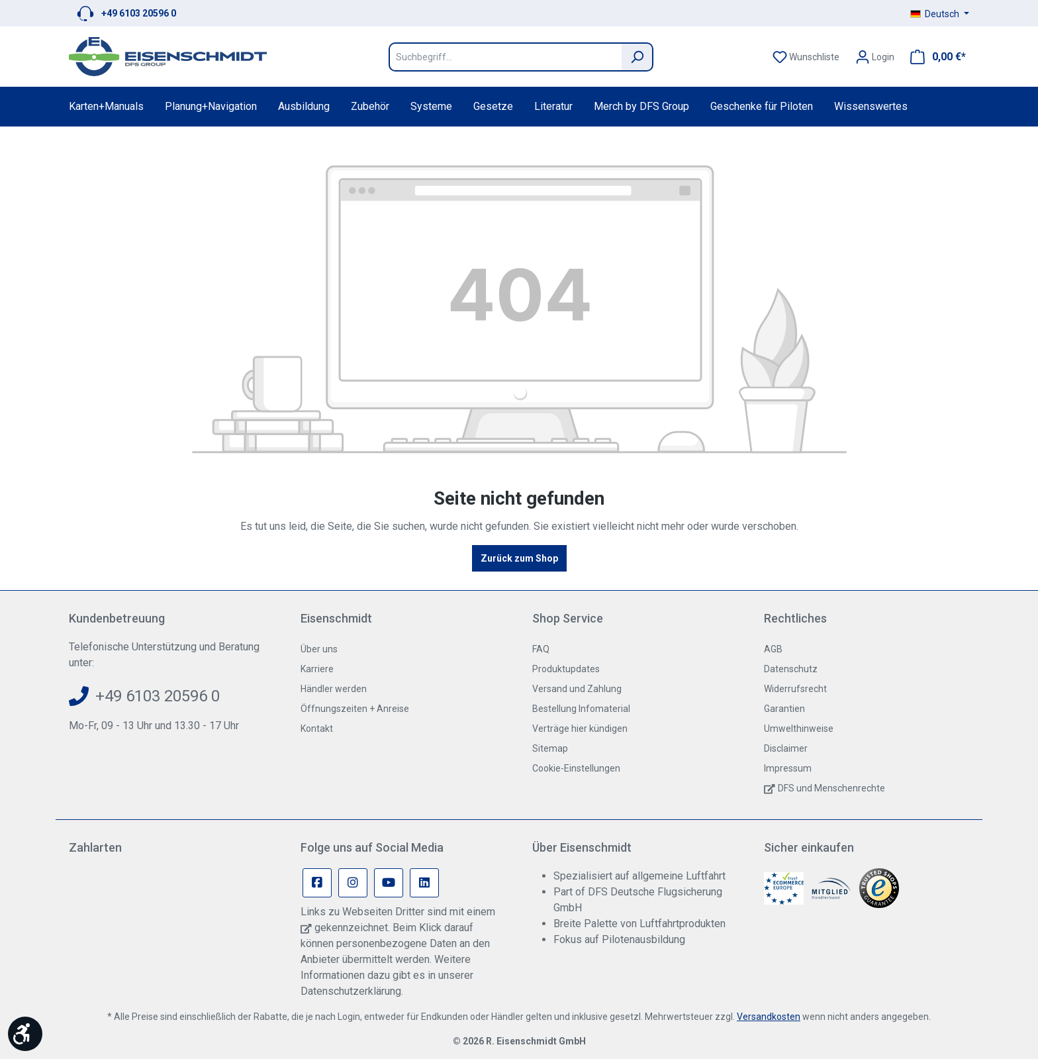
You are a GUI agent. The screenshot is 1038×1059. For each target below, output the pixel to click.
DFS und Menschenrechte (831, 788)
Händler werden (334, 688)
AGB (773, 649)
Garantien (784, 708)
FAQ (540, 649)
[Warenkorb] (934, 57)
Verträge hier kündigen (580, 728)
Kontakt (317, 728)
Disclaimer (786, 748)
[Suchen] (637, 57)
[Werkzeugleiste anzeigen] (25, 1034)
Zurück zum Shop (519, 558)
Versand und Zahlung (577, 688)
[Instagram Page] (353, 883)
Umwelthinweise (798, 728)
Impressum (788, 768)
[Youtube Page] (388, 883)
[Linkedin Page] (424, 883)
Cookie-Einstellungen (576, 768)
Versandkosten (768, 1016)
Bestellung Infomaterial (581, 708)
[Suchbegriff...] (505, 57)
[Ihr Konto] (874, 57)
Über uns (319, 649)
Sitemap (550, 748)
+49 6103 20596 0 (138, 13)
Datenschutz (791, 669)
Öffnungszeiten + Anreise (355, 708)
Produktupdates (566, 669)
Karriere (317, 669)
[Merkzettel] (806, 57)
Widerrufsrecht (795, 688)
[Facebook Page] (317, 883)
